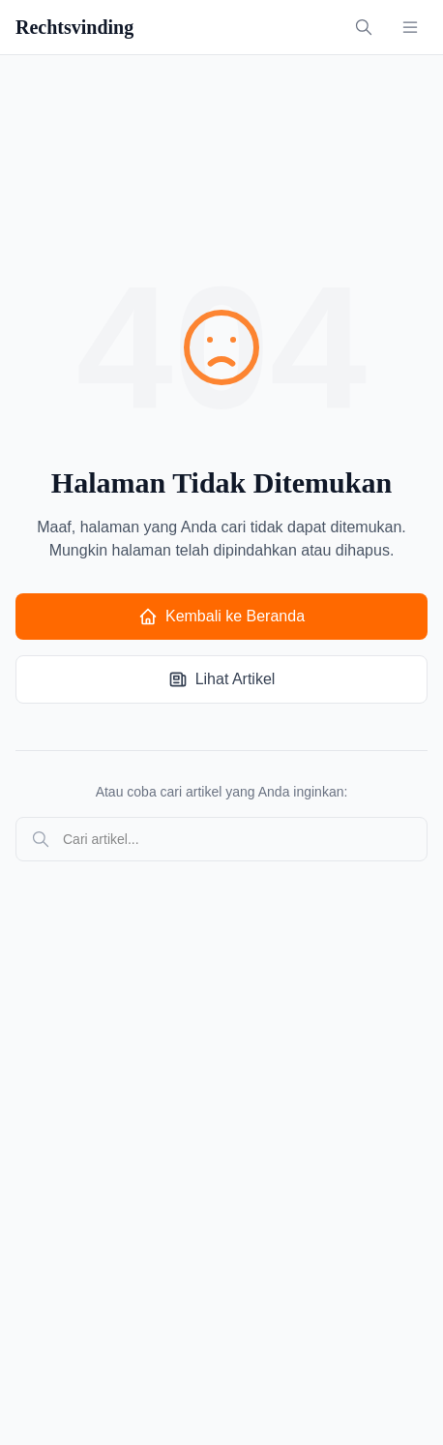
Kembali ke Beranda (221, 616)
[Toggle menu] (410, 27)
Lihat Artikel (222, 679)
